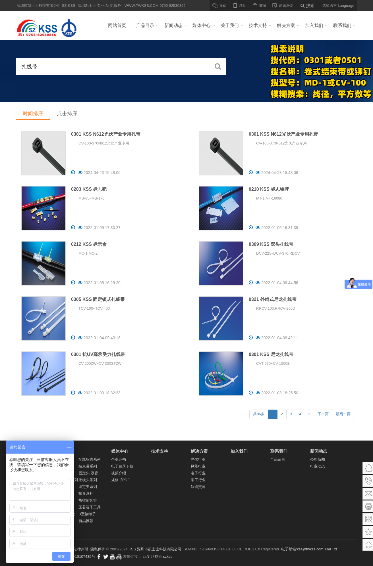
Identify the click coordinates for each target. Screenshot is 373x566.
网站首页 (117, 25)
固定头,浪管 (88, 473)
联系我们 (342, 25)
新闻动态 (173, 25)
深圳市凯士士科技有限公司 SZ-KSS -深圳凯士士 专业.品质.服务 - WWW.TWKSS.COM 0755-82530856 (48, 25)
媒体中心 (201, 25)
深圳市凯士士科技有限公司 (159, 549)
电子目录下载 (122, 466)
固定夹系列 (87, 487)
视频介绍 (118, 473)
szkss (168, 556)
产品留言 (277, 459)
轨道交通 (198, 487)
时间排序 (33, 113)
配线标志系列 (89, 459)
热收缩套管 (87, 500)
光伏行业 (198, 459)
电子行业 (198, 473)
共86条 (258, 414)
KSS (132, 549)
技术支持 (258, 25)
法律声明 (81, 549)
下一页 (323, 414)
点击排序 (67, 113)
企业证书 (118, 459)
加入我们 (314, 25)
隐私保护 (97, 549)
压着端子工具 (89, 507)
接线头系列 (87, 480)
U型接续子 (87, 514)
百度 (146, 556)
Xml (327, 549)
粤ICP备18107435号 (78, 556)
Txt (334, 549)
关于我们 (230, 25)
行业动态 (317, 466)
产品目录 (145, 25)
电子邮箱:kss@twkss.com (302, 549)
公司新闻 (317, 459)
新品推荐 (85, 521)
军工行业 (198, 480)
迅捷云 (156, 556)
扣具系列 (85, 493)
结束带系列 (87, 466)
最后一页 (343, 414)
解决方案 (286, 25)
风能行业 (198, 466)
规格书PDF (120, 480)
